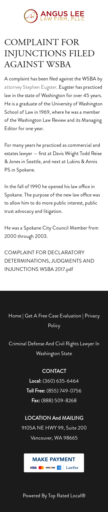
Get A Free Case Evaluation (53, 315)
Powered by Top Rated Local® (54, 495)
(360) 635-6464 (61, 381)
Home (15, 315)
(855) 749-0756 (64, 390)
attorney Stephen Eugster (30, 87)
